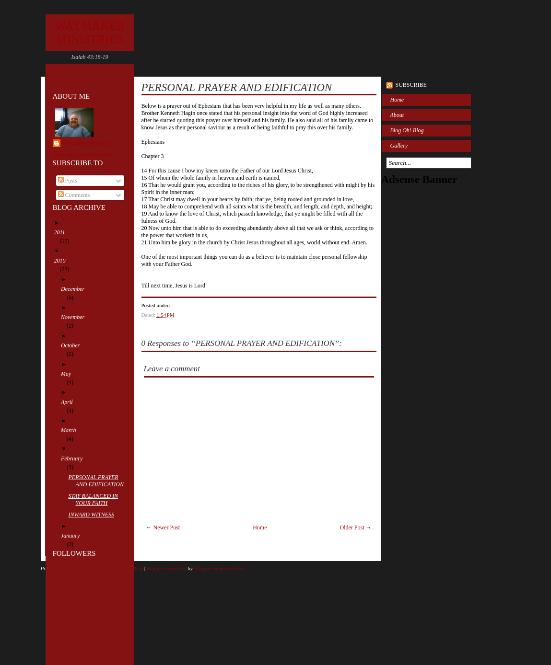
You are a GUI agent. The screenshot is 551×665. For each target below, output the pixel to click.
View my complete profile (83, 155)
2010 (63, 260)
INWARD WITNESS (94, 514)
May (69, 373)
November (75, 317)
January (73, 535)
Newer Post (166, 527)
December (75, 289)
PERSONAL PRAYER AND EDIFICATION (99, 481)
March (71, 430)
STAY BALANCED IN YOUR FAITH (96, 499)
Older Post (352, 527)
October (73, 345)
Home (260, 527)
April (70, 402)
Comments (74, 195)
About (397, 115)
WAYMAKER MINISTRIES (90, 32)
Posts (67, 180)
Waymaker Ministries (87, 142)
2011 (62, 232)
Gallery (399, 145)
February (74, 458)
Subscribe (411, 84)
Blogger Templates (166, 568)
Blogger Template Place (219, 568)
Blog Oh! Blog (407, 130)
